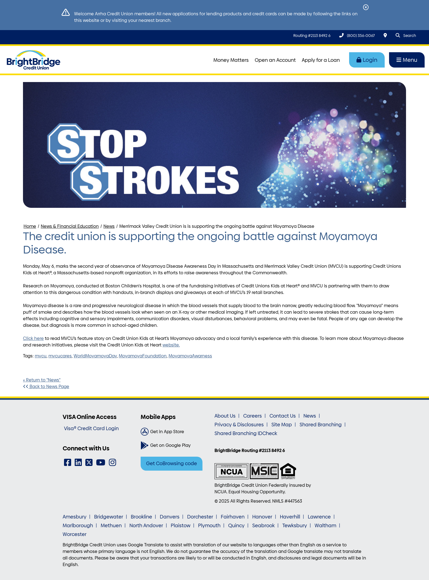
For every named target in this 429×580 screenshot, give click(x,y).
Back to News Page (46, 386)
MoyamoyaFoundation (143, 356)
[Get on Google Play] (175, 445)
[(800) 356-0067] (357, 35)
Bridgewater (108, 516)
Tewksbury (294, 525)
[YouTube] (100, 462)
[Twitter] (88, 462)
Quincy (236, 525)
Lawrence (319, 516)
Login (366, 60)
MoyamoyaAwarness (190, 356)
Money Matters (231, 60)
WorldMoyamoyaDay (95, 356)
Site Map (281, 424)
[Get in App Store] (175, 432)
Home (30, 226)
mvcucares (60, 356)
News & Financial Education (70, 226)
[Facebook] (67, 462)
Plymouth (209, 525)
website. (171, 345)
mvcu (41, 356)
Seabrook (263, 525)
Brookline (141, 516)
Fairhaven (233, 516)
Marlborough (78, 525)
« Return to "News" (41, 380)
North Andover (146, 525)
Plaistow (180, 525)
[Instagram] (112, 462)
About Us (225, 415)
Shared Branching (321, 424)
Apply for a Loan (321, 60)
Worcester (74, 534)
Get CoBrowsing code (171, 463)
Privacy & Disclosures (239, 424)
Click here (33, 338)
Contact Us (282, 415)
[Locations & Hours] (385, 35)
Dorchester (200, 516)
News (109, 226)
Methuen (111, 525)
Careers (252, 415)
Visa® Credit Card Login (91, 428)
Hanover (262, 516)
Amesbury (74, 516)
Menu (406, 60)
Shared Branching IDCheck (246, 433)
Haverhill (290, 516)
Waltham (325, 525)
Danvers (169, 516)
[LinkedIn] (78, 462)
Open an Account (275, 60)
